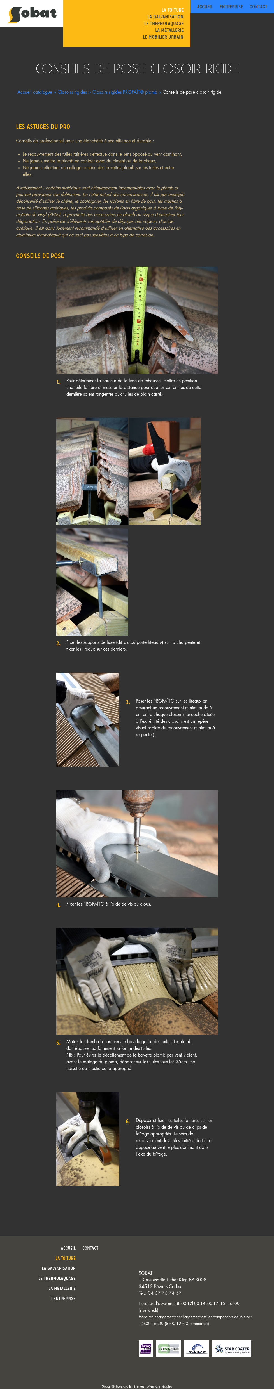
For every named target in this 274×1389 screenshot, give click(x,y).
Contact (258, 6)
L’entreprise (63, 1298)
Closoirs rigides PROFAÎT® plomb (124, 92)
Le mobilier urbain (163, 37)
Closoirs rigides (72, 92)
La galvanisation (165, 16)
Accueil (205, 6)
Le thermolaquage (164, 23)
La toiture (173, 10)
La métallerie (169, 30)
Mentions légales (159, 1386)
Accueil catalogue (34, 92)
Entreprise (231, 6)
